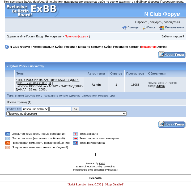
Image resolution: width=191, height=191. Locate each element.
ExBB (102, 163)
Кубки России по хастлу (121, 46)
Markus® (113, 169)
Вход (39, 36)
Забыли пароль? (173, 36)
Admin (161, 46)
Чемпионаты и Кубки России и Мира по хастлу (67, 46)
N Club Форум (162, 14)
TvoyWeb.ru (109, 166)
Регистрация (53, 36)
